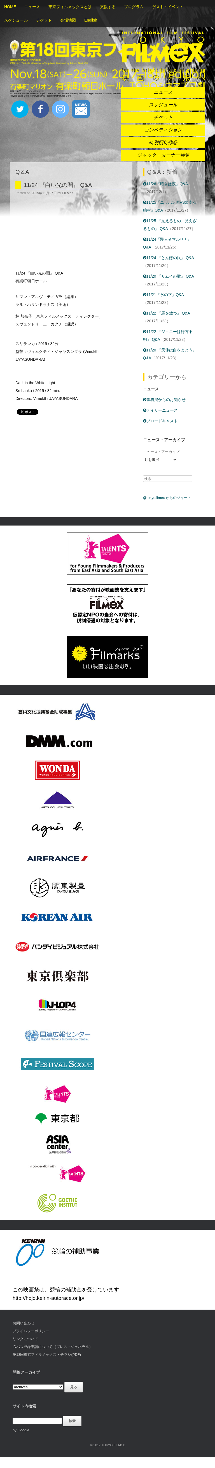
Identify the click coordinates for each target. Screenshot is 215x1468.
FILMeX (68, 193)
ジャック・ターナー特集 (163, 155)
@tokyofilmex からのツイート (167, 498)
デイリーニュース (160, 410)
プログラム (134, 6)
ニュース (32, 6)
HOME (10, 6)
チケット (44, 20)
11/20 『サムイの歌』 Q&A (168, 276)
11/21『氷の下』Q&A (163, 294)
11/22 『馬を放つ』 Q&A (166, 313)
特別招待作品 (163, 142)
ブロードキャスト (160, 421)
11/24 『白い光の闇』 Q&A (58, 185)
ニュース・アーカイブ (161, 452)
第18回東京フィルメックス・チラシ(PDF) (47, 1354)
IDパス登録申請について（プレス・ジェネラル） (53, 1347)
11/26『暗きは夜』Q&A (165, 184)
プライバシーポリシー (31, 1331)
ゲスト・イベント (167, 6)
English (90, 20)
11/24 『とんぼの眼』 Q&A (168, 257)
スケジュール (16, 20)
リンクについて (25, 1339)
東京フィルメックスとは (70, 6)
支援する (108, 6)
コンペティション (163, 130)
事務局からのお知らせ (164, 399)
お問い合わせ (23, 1323)
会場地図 (68, 20)
